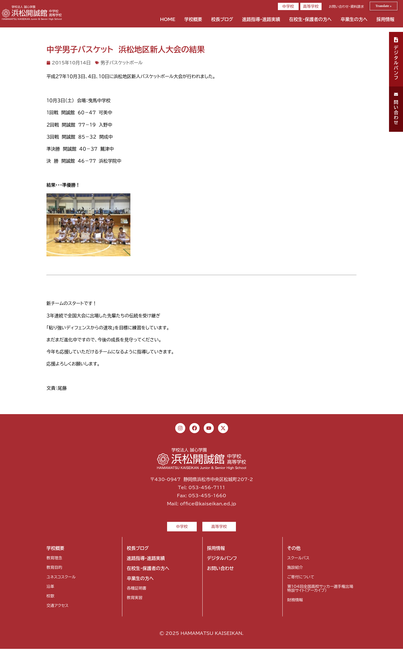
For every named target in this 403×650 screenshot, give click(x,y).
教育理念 (54, 559)
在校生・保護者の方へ (310, 19)
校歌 (50, 597)
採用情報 (385, 19)
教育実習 (134, 599)
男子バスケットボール (121, 62)
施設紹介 (295, 569)
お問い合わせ (220, 569)
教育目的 (54, 569)
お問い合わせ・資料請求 (346, 6)
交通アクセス (57, 607)
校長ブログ (222, 19)
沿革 (50, 588)
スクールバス (298, 559)
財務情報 (295, 601)
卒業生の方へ (354, 19)
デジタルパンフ (222, 559)
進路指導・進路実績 (261, 19)
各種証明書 (136, 589)
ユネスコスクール (61, 578)
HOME (167, 19)
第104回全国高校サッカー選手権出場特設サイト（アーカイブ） (320, 589)
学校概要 (193, 19)
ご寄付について (300, 578)
